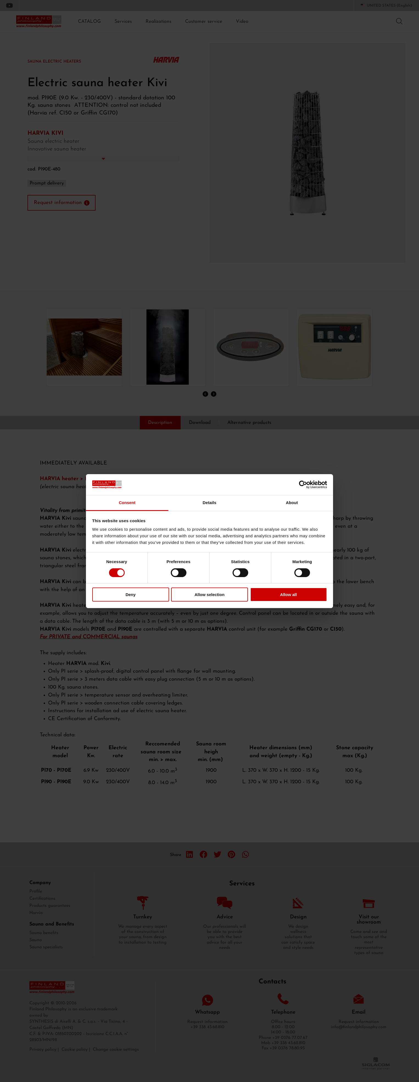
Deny (130, 594)
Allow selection (209, 594)
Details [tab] (209, 502)
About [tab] (292, 502)
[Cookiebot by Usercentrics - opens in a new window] (303, 484)
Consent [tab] (127, 502)
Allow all (288, 594)
